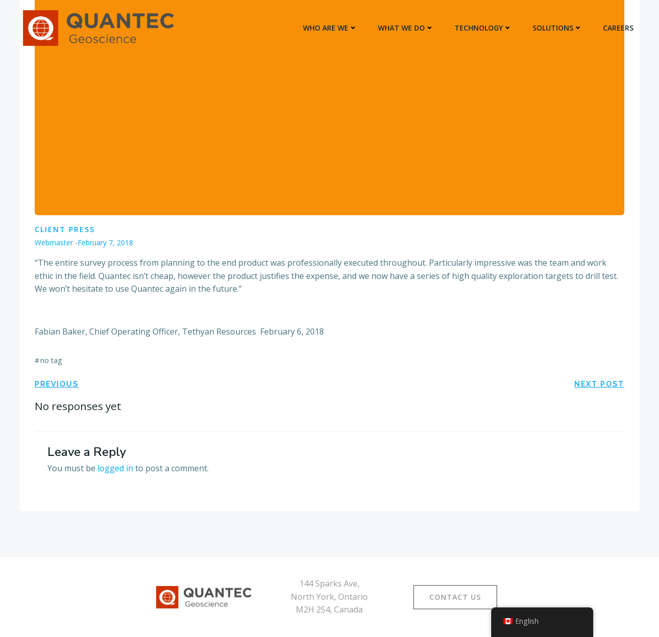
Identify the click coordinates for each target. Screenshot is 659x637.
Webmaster (54, 242)
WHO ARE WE (330, 28)
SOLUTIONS (557, 28)
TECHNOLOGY (483, 28)
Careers (618, 28)
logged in (115, 468)
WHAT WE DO (406, 28)
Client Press (65, 229)
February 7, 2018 (105, 242)
